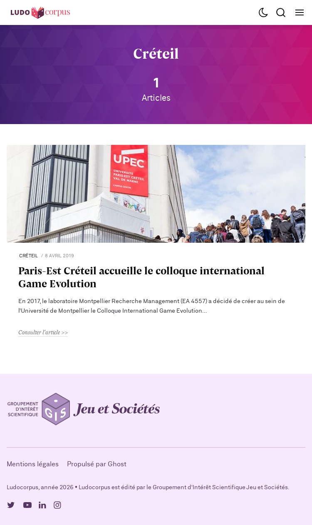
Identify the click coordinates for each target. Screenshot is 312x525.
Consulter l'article (39, 332)
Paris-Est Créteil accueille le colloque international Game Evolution (141, 277)
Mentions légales (33, 464)
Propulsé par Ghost (96, 464)
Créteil (28, 256)
